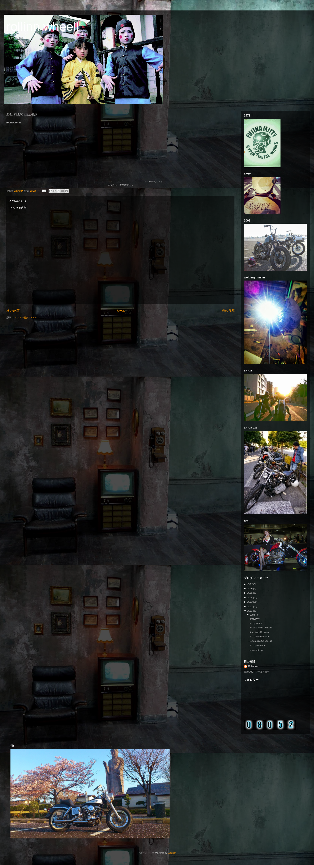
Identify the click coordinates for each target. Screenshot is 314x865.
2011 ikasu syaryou (259, 636)
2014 (250, 597)
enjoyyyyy (255, 619)
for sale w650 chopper (261, 627)
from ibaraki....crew (259, 632)
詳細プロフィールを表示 (256, 671)
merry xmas (255, 623)
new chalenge (257, 650)
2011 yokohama (258, 645)
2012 (250, 606)
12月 (253, 615)
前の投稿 (228, 310)
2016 (250, 588)
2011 (250, 611)
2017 (250, 584)
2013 (250, 602)
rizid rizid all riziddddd (261, 641)
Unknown (253, 666)
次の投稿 (12, 310)
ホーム (120, 310)
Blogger (172, 853)
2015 (250, 593)
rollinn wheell (42, 26)
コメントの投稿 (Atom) (24, 317)
